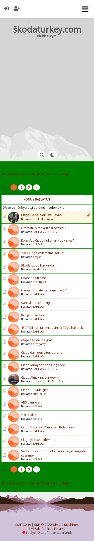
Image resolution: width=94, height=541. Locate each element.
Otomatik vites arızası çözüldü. (43, 228)
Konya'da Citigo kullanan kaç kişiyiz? (47, 240)
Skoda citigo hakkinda (37, 265)
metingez (39, 281)
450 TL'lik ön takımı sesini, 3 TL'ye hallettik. (52, 328)
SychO (35, 533)
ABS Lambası (30, 402)
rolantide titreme (33, 278)
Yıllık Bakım (29, 415)
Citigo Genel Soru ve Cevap (41, 215)
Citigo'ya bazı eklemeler (39, 440)
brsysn (37, 257)
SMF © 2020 (43, 525)
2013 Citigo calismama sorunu (43, 253)
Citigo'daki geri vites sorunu (42, 352)
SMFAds (35, 529)
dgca (36, 381)
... (56, 381)
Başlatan (42, 199)
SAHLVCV (38, 232)
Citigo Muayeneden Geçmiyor (43, 365)
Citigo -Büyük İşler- (35, 390)
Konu (28, 199)
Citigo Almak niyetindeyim (40, 377)
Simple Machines (66, 525)
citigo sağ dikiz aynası (37, 340)
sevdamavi (40, 269)
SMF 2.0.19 (23, 525)
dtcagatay (39, 344)
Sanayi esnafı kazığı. (36, 303)
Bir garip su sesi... (34, 315)
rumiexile (39, 394)
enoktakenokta (43, 219)
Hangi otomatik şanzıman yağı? (44, 290)
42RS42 (37, 244)
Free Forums (56, 529)
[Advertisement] (47, 89)
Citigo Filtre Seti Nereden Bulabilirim (48, 427)
